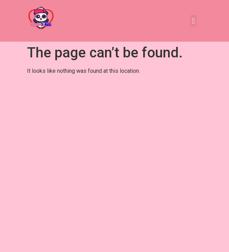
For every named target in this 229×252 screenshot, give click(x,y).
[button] (193, 21)
